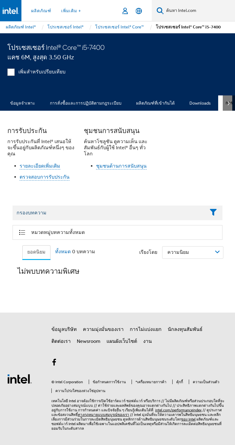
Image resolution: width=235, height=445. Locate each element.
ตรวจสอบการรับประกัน (44, 177)
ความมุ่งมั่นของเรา (103, 329)
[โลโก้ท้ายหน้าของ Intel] (19, 379)
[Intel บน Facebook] (54, 363)
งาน (147, 341)
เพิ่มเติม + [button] (71, 10)
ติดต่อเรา (61, 341)
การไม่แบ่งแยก (146, 329)
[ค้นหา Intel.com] (199, 10)
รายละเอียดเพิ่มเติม (40, 166)
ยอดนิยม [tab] (36, 252)
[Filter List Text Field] (109, 213)
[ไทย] (139, 10)
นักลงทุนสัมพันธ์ (185, 329)
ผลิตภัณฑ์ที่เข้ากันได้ (155, 103)
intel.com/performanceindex (178, 410)
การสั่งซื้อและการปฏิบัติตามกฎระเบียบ (85, 103)
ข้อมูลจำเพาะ (22, 103)
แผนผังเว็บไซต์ (121, 341)
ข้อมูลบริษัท (64, 329)
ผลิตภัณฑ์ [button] (41, 10)
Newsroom (88, 341)
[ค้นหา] (160, 10)
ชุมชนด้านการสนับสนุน (121, 166)
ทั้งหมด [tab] (63, 252)
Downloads (200, 103)
